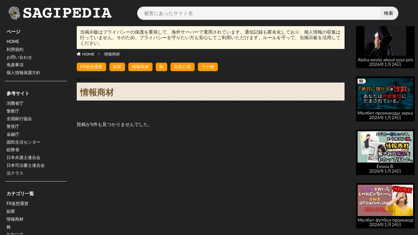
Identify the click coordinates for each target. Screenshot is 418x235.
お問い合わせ (20, 59)
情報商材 (112, 54)
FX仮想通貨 (18, 215)
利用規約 (16, 51)
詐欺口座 (187, 67)
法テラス (16, 184)
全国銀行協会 (20, 124)
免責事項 (16, 67)
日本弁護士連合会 (25, 167)
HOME (14, 42)
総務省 (13, 158)
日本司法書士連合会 (27, 175)
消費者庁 (16, 107)
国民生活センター (25, 150)
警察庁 (13, 116)
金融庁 (13, 141)
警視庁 (13, 133)
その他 (213, 67)
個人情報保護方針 (25, 76)
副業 (11, 224)
